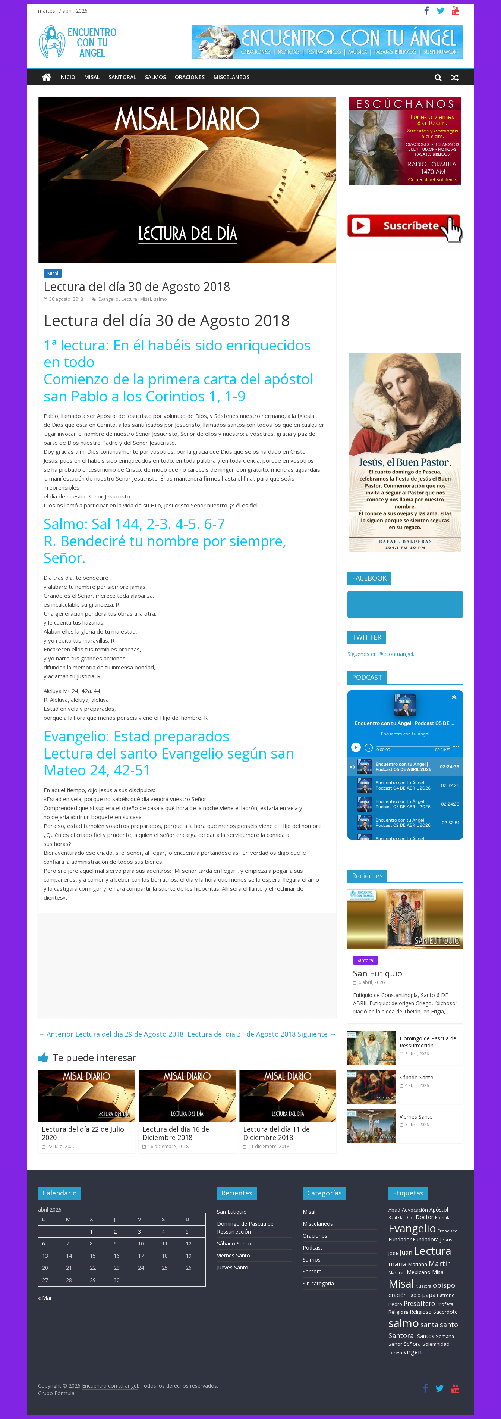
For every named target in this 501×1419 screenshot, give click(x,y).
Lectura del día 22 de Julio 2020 (83, 1133)
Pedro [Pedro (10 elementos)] (395, 1304)
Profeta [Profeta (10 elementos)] (445, 1304)
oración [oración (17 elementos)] (397, 1294)
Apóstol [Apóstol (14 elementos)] (438, 1209)
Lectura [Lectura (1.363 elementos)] (432, 1250)
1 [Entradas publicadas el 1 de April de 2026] (91, 1231)
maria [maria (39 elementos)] (397, 1263)
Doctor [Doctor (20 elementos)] (425, 1216)
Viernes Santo (416, 1116)
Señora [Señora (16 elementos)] (412, 1343)
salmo (160, 299)
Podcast (312, 1247)
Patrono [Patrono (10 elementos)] (446, 1295)
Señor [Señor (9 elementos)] (395, 1344)
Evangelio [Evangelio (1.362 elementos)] (412, 1228)
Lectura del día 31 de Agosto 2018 (262, 1033)
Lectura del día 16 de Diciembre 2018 (175, 1133)
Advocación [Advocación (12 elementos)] (415, 1209)
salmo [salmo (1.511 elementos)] (403, 1323)
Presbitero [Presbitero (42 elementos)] (419, 1303)
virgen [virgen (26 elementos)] (413, 1352)
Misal (92, 77)
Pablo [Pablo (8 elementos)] (414, 1295)
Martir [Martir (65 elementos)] (439, 1263)
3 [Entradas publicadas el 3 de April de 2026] (139, 1231)
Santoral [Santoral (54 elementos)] (402, 1335)
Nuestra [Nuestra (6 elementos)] (423, 1286)
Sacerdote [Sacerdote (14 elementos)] (445, 1311)
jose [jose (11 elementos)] (393, 1253)
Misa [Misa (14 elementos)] (438, 1272)
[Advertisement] (187, 965)
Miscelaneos (231, 77)
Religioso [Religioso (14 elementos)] (421, 1311)
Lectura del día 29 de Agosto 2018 (110, 1033)
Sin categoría (318, 1283)
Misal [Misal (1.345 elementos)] (401, 1283)
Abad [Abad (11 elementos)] (394, 1209)
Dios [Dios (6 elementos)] (409, 1217)
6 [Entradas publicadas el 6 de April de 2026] (43, 1243)
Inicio (67, 77)
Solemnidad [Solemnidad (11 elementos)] (436, 1344)
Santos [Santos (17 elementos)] (425, 1336)
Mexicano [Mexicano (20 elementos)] (419, 1272)
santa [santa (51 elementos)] (429, 1324)
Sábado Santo (417, 1077)
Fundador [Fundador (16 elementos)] (400, 1239)
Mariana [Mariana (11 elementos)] (417, 1264)
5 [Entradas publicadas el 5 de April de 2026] (187, 1231)
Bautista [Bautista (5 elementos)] (396, 1217)
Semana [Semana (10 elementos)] (445, 1336)
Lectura (129, 299)
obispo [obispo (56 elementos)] (444, 1285)
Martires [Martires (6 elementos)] (396, 1272)
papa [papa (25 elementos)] (428, 1295)
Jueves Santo (232, 1267)
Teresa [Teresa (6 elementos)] (395, 1352)
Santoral (122, 77)
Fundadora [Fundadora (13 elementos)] (426, 1239)
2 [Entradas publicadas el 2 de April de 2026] (115, 1231)
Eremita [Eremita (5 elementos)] (443, 1217)
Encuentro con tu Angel (392, 606)
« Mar (45, 1297)
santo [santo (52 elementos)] (449, 1324)
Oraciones (190, 77)
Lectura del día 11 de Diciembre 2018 (276, 1133)
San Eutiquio (377, 973)
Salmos (155, 77)
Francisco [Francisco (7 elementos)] (448, 1231)
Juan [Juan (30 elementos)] (406, 1252)
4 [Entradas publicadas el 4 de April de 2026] (163, 1231)
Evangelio (108, 299)
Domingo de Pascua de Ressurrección (428, 1042)
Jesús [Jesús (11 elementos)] (446, 1239)
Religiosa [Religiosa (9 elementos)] (398, 1312)
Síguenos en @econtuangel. (380, 653)
